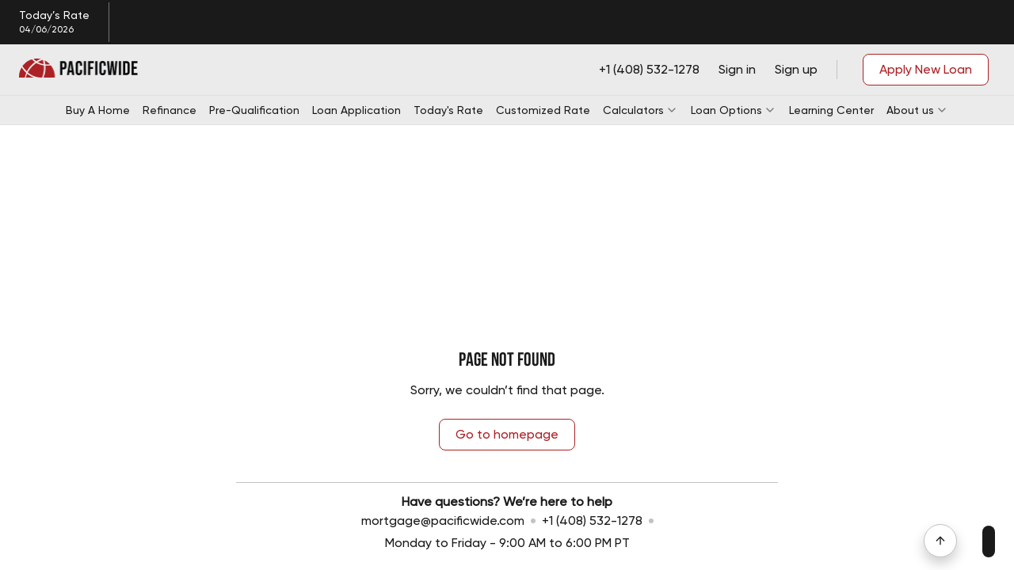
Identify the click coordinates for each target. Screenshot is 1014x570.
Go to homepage (507, 434)
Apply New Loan (925, 69)
